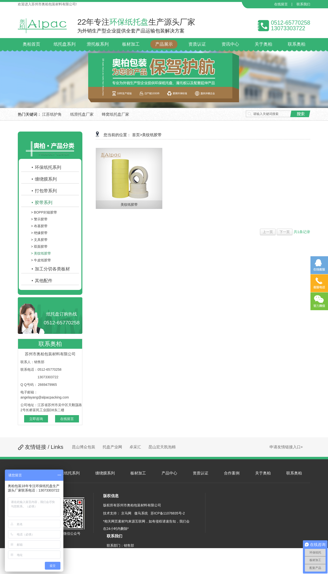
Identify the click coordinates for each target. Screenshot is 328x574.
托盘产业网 (112, 447)
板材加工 (138, 473)
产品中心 (169, 473)
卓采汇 (135, 447)
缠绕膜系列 (44, 179)
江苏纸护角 (52, 114)
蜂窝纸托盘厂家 (115, 114)
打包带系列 (44, 190)
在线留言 (281, 4)
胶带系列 (41, 202)
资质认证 (200, 473)
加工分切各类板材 (50, 268)
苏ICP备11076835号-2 (168, 513)
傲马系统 (141, 513)
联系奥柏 (294, 473)
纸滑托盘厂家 (82, 114)
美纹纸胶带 (152, 135)
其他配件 (41, 280)
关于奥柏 (263, 473)
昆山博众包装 (83, 447)
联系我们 (303, 4)
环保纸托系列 (46, 167)
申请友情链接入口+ (286, 447)
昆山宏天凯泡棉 (162, 447)
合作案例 (232, 473)
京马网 (126, 513)
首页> (137, 135)
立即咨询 (36, 419)
